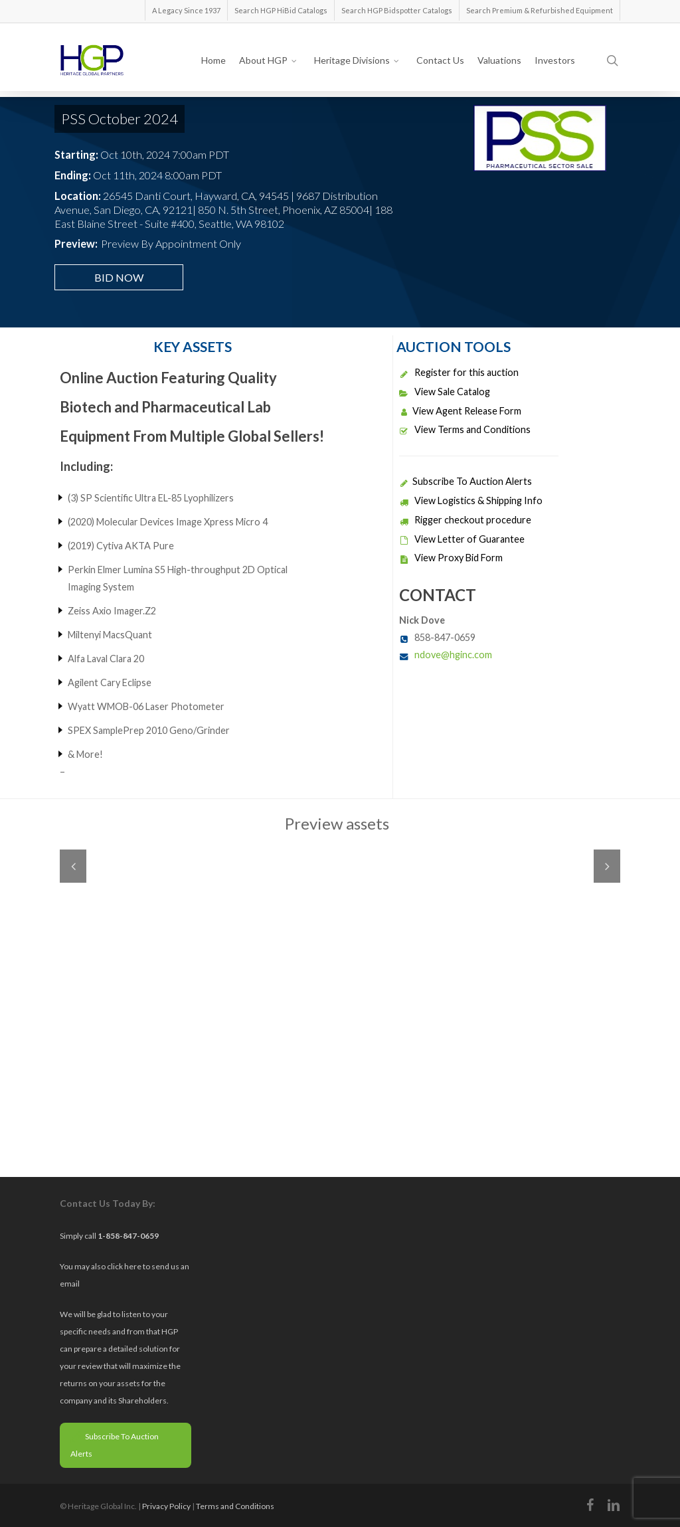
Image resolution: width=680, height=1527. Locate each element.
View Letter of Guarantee (462, 539)
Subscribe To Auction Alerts (465, 481)
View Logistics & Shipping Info (471, 500)
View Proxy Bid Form (451, 557)
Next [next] (607, 866)
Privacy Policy (166, 1506)
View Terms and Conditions (465, 429)
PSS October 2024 (119, 119)
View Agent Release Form (460, 410)
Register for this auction (459, 372)
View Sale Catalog (444, 391)
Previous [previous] (73, 866)
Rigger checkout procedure (465, 519)
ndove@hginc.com (453, 654)
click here (125, 1266)
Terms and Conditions (235, 1506)
